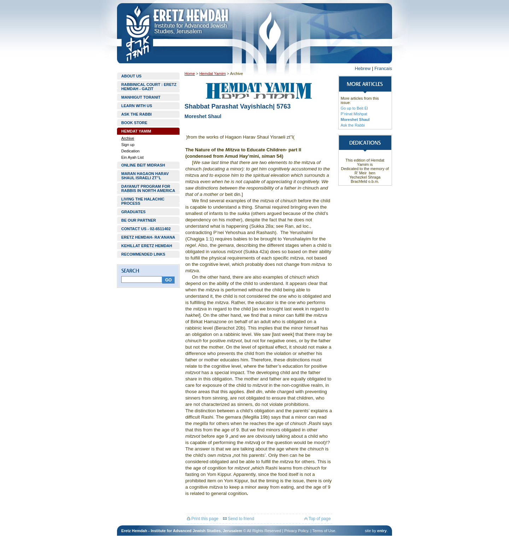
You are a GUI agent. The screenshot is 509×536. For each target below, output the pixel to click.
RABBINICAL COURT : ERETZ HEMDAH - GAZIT (148, 86)
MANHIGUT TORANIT (140, 97)
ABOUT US (131, 76)
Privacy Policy (296, 531)
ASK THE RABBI (136, 114)
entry (382, 531)
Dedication (130, 151)
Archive (127, 138)
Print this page (202, 518)
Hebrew (363, 68)
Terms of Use (323, 531)
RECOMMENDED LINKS (143, 254)
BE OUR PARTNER (138, 220)
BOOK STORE (134, 123)
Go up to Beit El (354, 108)
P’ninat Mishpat (354, 114)
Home (190, 73)
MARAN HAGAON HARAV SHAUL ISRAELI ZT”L (145, 175)
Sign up (127, 144)
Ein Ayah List (132, 157)
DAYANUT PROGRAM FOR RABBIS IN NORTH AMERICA (148, 188)
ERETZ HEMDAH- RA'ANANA (148, 237)
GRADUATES (133, 212)
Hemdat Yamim (212, 73)
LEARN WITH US (136, 106)
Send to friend (238, 518)
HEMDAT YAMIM (136, 131)
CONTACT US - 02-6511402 (146, 229)
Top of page (317, 518)
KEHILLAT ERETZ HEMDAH (146, 246)
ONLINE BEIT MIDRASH (143, 165)
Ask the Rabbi (353, 125)
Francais (383, 68)
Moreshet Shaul (355, 119)
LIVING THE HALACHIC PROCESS (142, 201)
